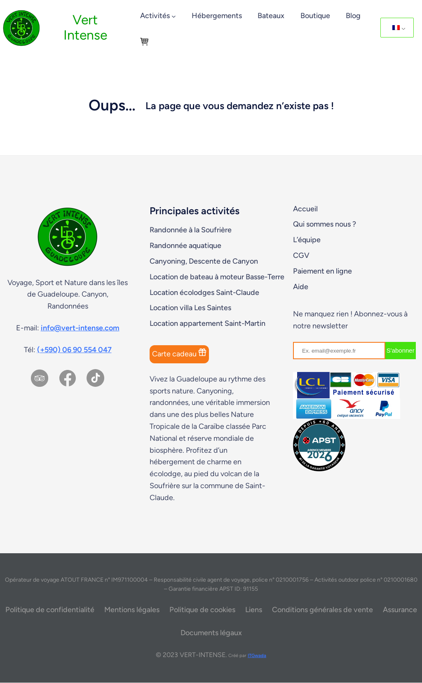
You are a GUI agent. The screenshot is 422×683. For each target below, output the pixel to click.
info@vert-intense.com (80, 327)
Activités (155, 15)
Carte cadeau (179, 353)
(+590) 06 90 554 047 (74, 349)
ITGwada (257, 655)
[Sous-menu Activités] (173, 16)
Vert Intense (85, 27)
